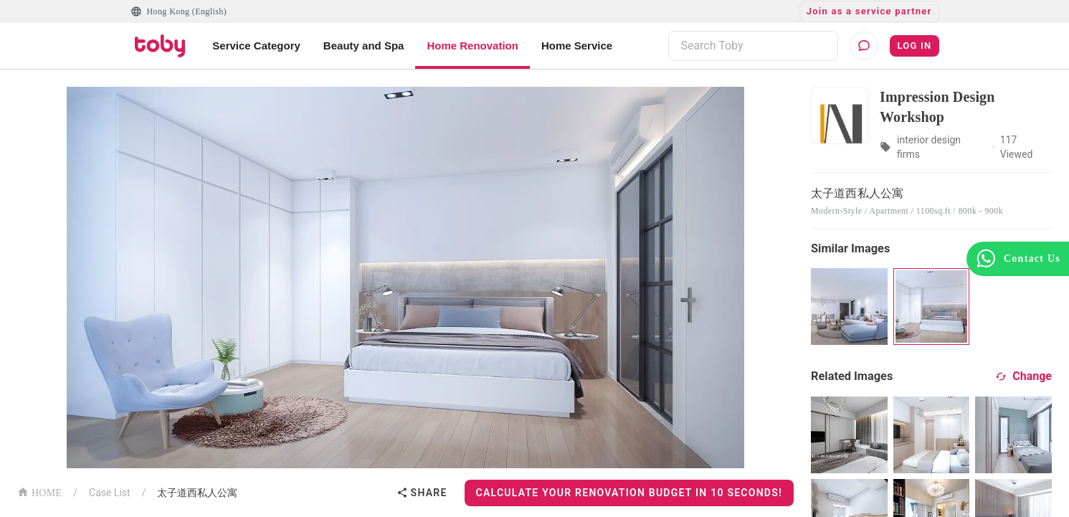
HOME (39, 491)
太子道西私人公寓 (197, 492)
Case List (109, 492)
